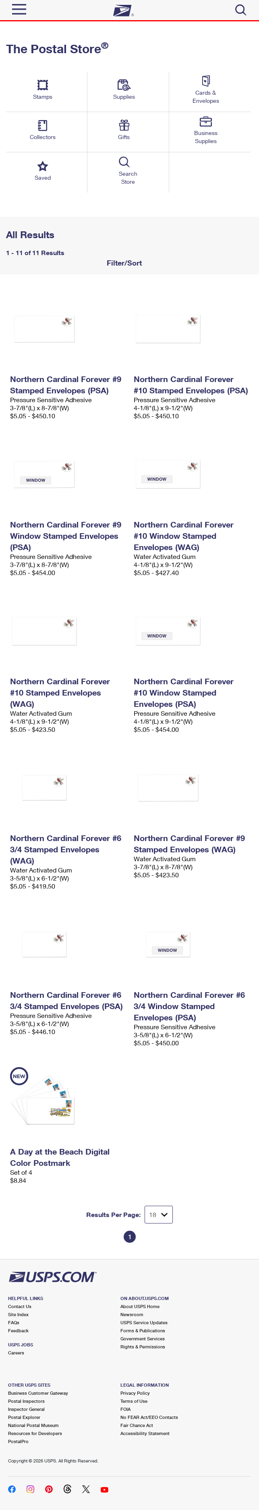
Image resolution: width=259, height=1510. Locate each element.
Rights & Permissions (142, 1346)
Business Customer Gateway (38, 1393)
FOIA (125, 1409)
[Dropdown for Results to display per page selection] (159, 1214)
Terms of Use (133, 1401)
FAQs (13, 1322)
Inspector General (26, 1409)
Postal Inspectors (26, 1401)
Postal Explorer (24, 1417)
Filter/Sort (123, 262)
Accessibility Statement (145, 1433)
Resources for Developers (35, 1433)
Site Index (18, 1314)
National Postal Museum (33, 1425)
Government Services (142, 1338)
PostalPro (18, 1441)
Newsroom (131, 1314)
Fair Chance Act (136, 1425)
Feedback (18, 1330)
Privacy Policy (135, 1393)
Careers (16, 1352)
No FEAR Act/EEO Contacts (149, 1417)
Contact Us (19, 1306)
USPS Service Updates (144, 1322)
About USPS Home (140, 1306)
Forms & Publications (142, 1330)
